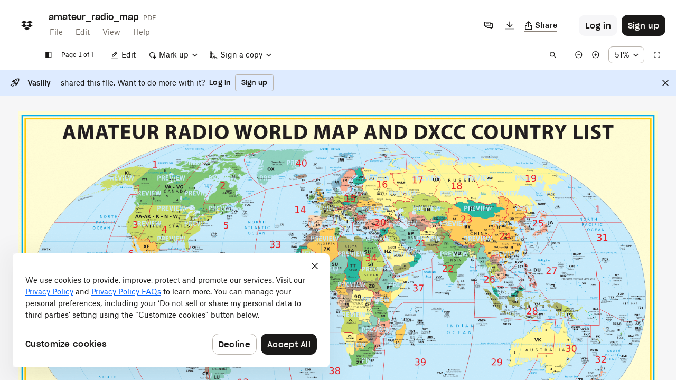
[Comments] (488, 25)
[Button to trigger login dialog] (598, 25)
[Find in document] (552, 54)
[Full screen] (657, 54)
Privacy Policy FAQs (126, 291)
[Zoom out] (578, 54)
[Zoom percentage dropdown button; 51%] (626, 54)
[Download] (509, 25)
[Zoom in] (595, 54)
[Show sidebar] (48, 54)
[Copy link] (541, 25)
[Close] (665, 82)
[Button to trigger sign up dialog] (643, 25)
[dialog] (171, 310)
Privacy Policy (49, 291)
